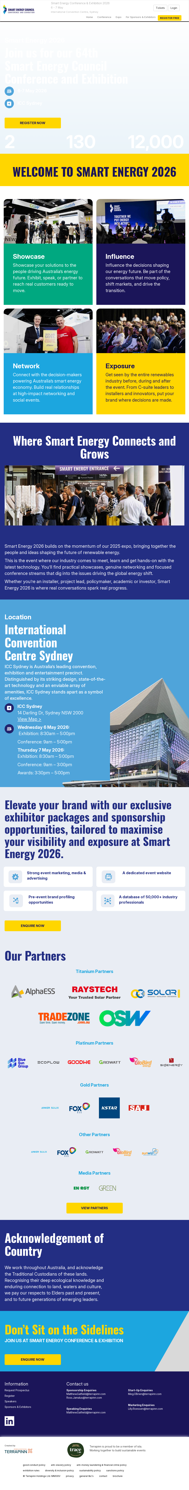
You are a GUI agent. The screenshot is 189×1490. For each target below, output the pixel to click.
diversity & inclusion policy (59, 1470)
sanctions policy (115, 1470)
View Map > (29, 719)
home (89, 17)
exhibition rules (31, 1470)
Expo (118, 17)
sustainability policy (90, 1470)
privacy (70, 1476)
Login (174, 7)
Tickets (160, 7)
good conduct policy (34, 1465)
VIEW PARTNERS (94, 1208)
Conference (104, 17)
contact (103, 1476)
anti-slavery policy (61, 1465)
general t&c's (86, 1476)
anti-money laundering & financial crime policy (102, 1465)
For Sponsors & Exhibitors (141, 17)
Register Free (169, 17)
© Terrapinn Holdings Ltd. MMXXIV (41, 1476)
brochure (118, 1476)
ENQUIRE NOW (32, 926)
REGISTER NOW (32, 123)
